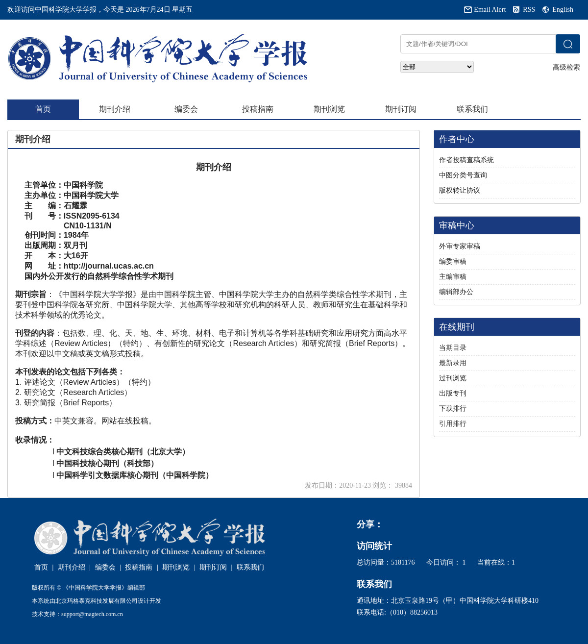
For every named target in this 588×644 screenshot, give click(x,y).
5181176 (403, 562)
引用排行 (452, 423)
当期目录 (452, 347)
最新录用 (452, 363)
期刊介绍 (114, 109)
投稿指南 (257, 109)
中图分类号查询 (463, 175)
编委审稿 (452, 261)
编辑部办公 (456, 292)
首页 (43, 109)
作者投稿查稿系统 (466, 160)
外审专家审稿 (459, 246)
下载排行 (452, 408)
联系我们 (472, 109)
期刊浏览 (329, 109)
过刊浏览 (452, 378)
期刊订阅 (400, 109)
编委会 (186, 109)
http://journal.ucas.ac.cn (109, 266)
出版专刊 (452, 393)
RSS (529, 9)
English (562, 9)
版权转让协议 (459, 190)
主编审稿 (452, 276)
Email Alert (490, 9)
